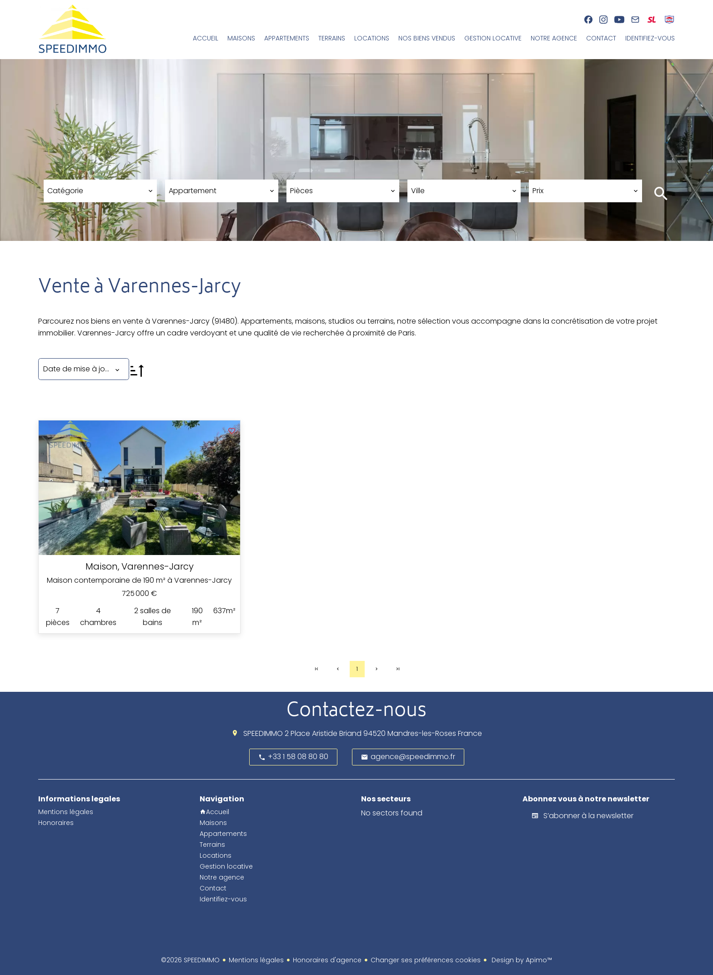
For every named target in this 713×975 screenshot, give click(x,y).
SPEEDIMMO (263, 733)
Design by (521, 960)
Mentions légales (256, 960)
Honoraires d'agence (327, 960)
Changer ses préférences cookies (426, 960)
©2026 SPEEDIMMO (190, 960)
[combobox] (100, 191)
